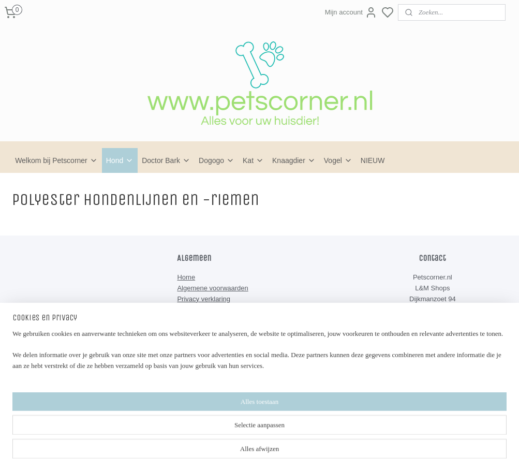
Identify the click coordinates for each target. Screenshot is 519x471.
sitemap (288, 435)
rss (306, 435)
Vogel (338, 160)
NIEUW (373, 160)
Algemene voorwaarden (212, 288)
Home (186, 277)
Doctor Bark (166, 160)
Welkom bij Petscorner (56, 160)
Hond (120, 160)
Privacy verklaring (203, 299)
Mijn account (351, 12)
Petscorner (201, 383)
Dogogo (216, 160)
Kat (253, 160)
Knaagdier (294, 160)
